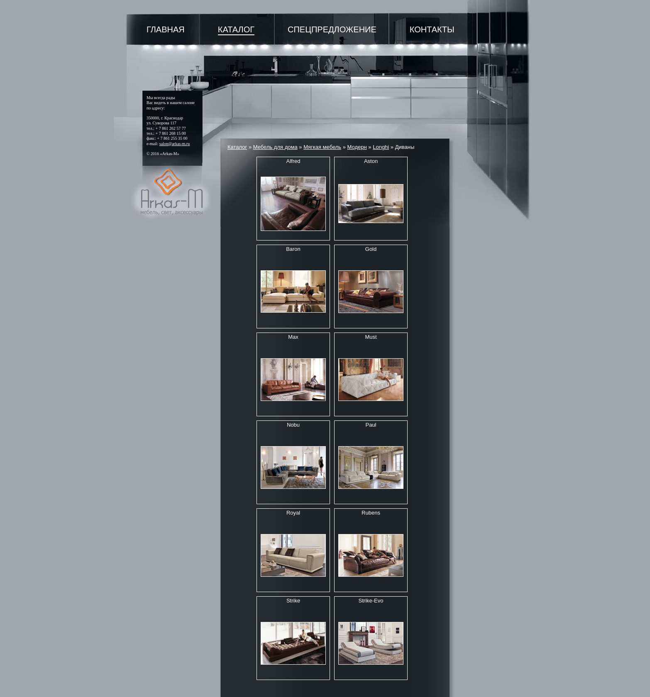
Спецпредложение (332, 29)
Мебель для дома (275, 147)
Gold (370, 249)
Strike (293, 600)
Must (370, 337)
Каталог (236, 29)
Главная (166, 29)
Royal (293, 513)
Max (293, 337)
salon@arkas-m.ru (174, 143)
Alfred (293, 161)
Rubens (371, 513)
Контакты (432, 29)
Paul (370, 425)
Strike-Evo (371, 600)
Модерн (357, 147)
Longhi (381, 147)
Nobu (293, 425)
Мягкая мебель (322, 147)
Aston (371, 161)
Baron (293, 249)
